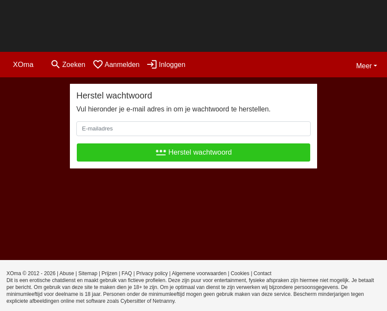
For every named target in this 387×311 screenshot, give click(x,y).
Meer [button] (363, 66)
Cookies (240, 273)
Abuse (67, 273)
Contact (262, 273)
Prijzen (109, 273)
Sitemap (88, 273)
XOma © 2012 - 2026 (31, 273)
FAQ (127, 273)
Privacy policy (152, 273)
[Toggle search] (68, 64)
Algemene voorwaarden (199, 273)
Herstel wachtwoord (193, 152)
